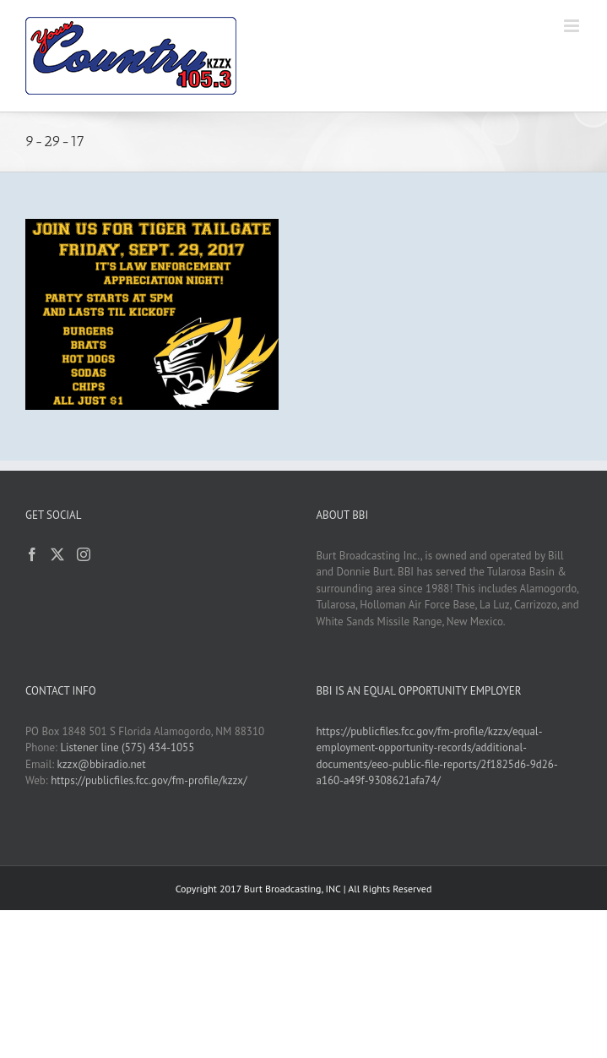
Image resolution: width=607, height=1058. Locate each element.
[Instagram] (83, 554)
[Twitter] (57, 554)
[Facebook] (32, 554)
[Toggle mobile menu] (573, 26)
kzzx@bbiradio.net (101, 764)
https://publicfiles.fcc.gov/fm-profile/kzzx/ (149, 780)
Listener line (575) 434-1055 (127, 747)
